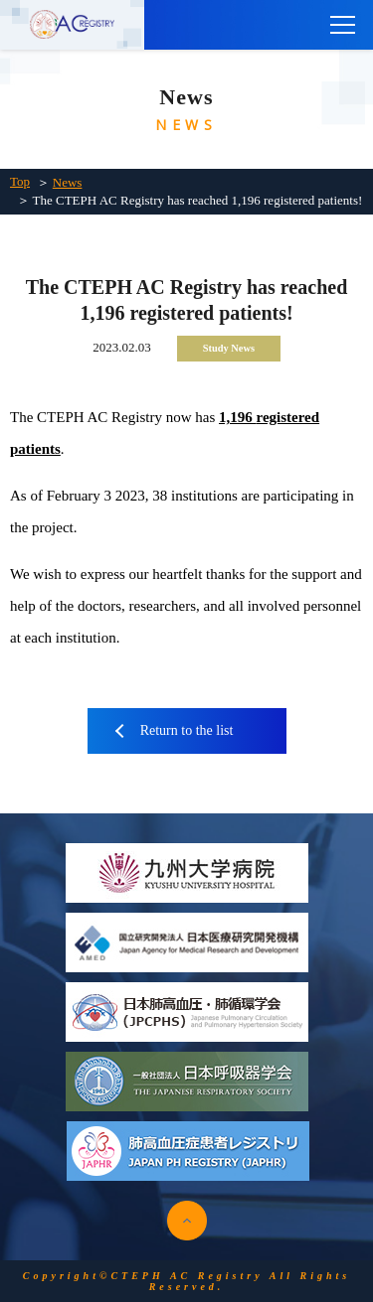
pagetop (187, 1220)
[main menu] (343, 25)
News (68, 182)
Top (20, 181)
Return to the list (187, 730)
